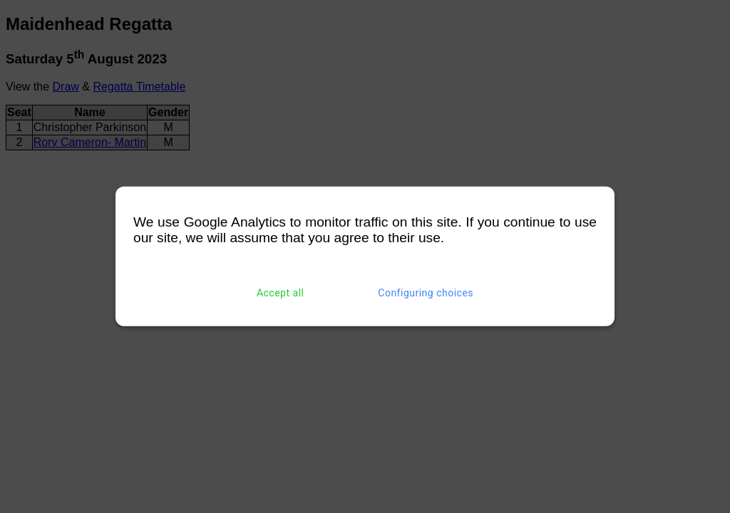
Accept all (280, 293)
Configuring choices (425, 293)
